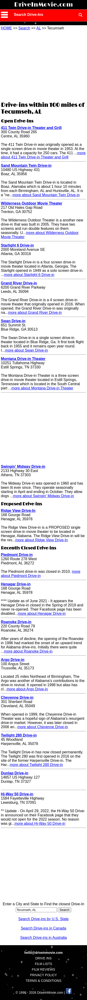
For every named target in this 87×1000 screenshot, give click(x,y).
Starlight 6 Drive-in (17, 245)
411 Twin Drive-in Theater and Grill (31, 128)
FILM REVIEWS (43, 969)
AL (38, 28)
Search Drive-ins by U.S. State (43, 919)
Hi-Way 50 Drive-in (17, 794)
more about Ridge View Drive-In (41, 540)
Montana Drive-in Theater (23, 359)
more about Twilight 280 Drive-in (36, 765)
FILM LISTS (43, 964)
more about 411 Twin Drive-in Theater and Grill (43, 155)
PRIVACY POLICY (43, 975)
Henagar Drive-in (16, 584)
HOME (6, 28)
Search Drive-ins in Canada (43, 928)
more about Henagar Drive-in (42, 613)
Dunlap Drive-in (14, 773)
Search (24, 28)
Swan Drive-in (13, 321)
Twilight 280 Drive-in (19, 735)
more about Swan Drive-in (26, 350)
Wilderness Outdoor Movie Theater (31, 203)
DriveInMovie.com (43, 4)
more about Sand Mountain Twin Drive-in (46, 195)
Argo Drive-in (12, 660)
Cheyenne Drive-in (17, 697)
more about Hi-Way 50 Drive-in (39, 823)
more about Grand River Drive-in (35, 313)
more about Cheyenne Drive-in (42, 727)
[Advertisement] (44, 65)
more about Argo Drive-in (27, 689)
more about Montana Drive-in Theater (42, 388)
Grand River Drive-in (19, 283)
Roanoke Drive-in (16, 622)
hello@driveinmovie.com (43, 953)
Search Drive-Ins (28, 15)
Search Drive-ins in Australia (43, 938)
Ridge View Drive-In (18, 511)
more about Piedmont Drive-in (40, 574)
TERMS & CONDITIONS (43, 981)
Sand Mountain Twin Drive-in (26, 166)
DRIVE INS (43, 958)
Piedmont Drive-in (17, 555)
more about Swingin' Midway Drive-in (43, 496)
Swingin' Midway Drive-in (23, 467)
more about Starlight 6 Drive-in (29, 275)
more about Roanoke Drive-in (28, 651)
